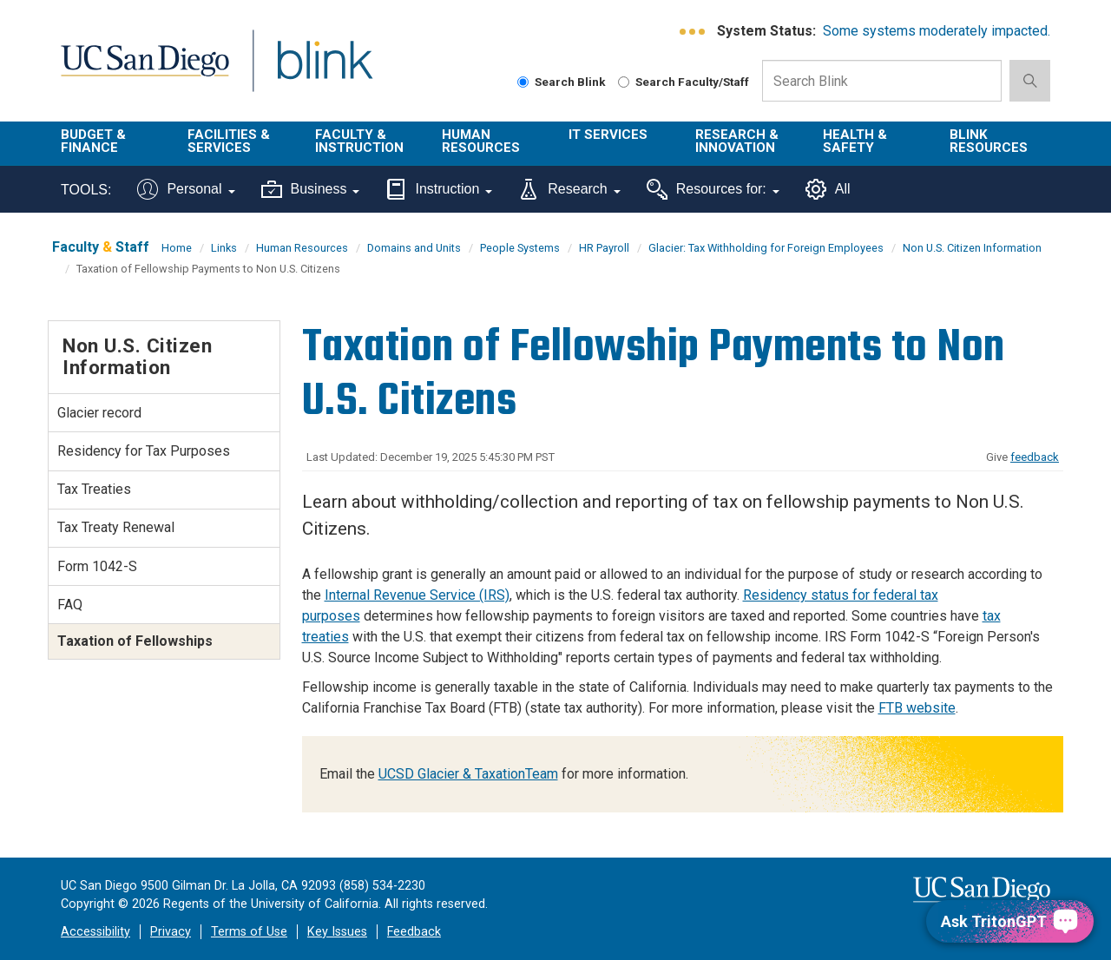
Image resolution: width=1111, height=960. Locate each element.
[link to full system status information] (693, 32)
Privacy (170, 931)
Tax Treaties (94, 489)
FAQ (69, 604)
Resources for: (713, 189)
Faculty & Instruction (359, 141)
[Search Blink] (523, 82)
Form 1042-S (97, 566)
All (828, 189)
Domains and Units (414, 247)
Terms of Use (249, 931)
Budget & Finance (93, 141)
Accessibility (95, 931)
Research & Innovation (737, 141)
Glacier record (99, 412)
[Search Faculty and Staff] (623, 82)
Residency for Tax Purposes (143, 451)
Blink (324, 71)
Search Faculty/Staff (683, 82)
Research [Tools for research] (569, 189)
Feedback (414, 931)
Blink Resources (989, 141)
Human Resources (481, 141)
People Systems (520, 247)
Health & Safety (855, 141)
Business (310, 189)
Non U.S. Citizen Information (972, 247)
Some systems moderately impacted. (936, 31)
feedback (1034, 457)
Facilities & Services (228, 141)
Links (224, 247)
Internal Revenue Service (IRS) (417, 595)
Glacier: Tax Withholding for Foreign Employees (766, 247)
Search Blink (561, 82)
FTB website (917, 708)
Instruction (438, 189)
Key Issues (337, 931)
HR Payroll (604, 247)
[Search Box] (882, 81)
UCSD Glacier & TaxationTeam (468, 774)
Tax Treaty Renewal (115, 527)
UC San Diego (144, 71)
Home (176, 247)
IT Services (608, 134)
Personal (185, 189)
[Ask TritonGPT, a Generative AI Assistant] (1010, 921)
